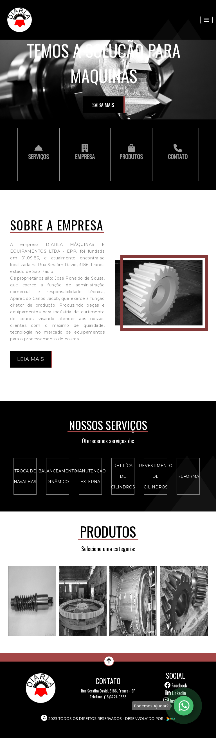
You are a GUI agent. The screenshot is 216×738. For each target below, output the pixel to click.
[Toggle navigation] (206, 20)
